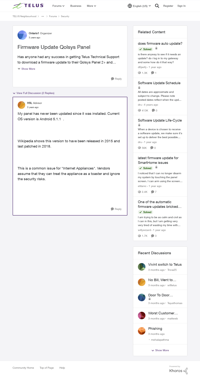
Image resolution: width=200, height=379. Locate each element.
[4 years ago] (150, 104)
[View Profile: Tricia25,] (141, 267)
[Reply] (116, 78)
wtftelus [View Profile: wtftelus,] (172, 285)
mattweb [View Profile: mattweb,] (172, 318)
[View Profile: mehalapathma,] (141, 331)
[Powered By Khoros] (179, 370)
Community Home (23, 367)
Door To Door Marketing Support (163, 295)
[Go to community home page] (29, 6)
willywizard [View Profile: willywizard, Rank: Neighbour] (144, 230)
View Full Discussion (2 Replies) (33, 93)
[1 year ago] (154, 67)
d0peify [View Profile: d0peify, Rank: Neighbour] (142, 67)
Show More (26, 68)
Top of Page (47, 367)
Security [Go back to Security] (65, 16)
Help (62, 367)
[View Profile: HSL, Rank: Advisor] (21, 105)
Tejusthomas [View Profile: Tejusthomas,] (174, 303)
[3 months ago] (156, 270)
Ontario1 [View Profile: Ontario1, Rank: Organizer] (34, 33)
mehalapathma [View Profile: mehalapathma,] (160, 339)
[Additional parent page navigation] (42, 16)
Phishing (155, 328)
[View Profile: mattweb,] (141, 315)
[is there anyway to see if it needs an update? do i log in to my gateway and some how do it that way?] (160, 58)
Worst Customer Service (161, 313)
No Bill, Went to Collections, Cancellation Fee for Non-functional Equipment (164, 280)
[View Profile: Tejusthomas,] (141, 297)
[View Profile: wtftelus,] (141, 282)
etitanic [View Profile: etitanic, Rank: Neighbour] (142, 186)
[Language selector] (139, 6)
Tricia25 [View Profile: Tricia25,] (172, 269)
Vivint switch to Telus (165, 264)
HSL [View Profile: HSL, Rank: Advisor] (29, 102)
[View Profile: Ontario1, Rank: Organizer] (22, 35)
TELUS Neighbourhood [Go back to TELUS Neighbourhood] (24, 16)
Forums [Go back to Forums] (53, 16)
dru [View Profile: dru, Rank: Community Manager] (140, 104)
